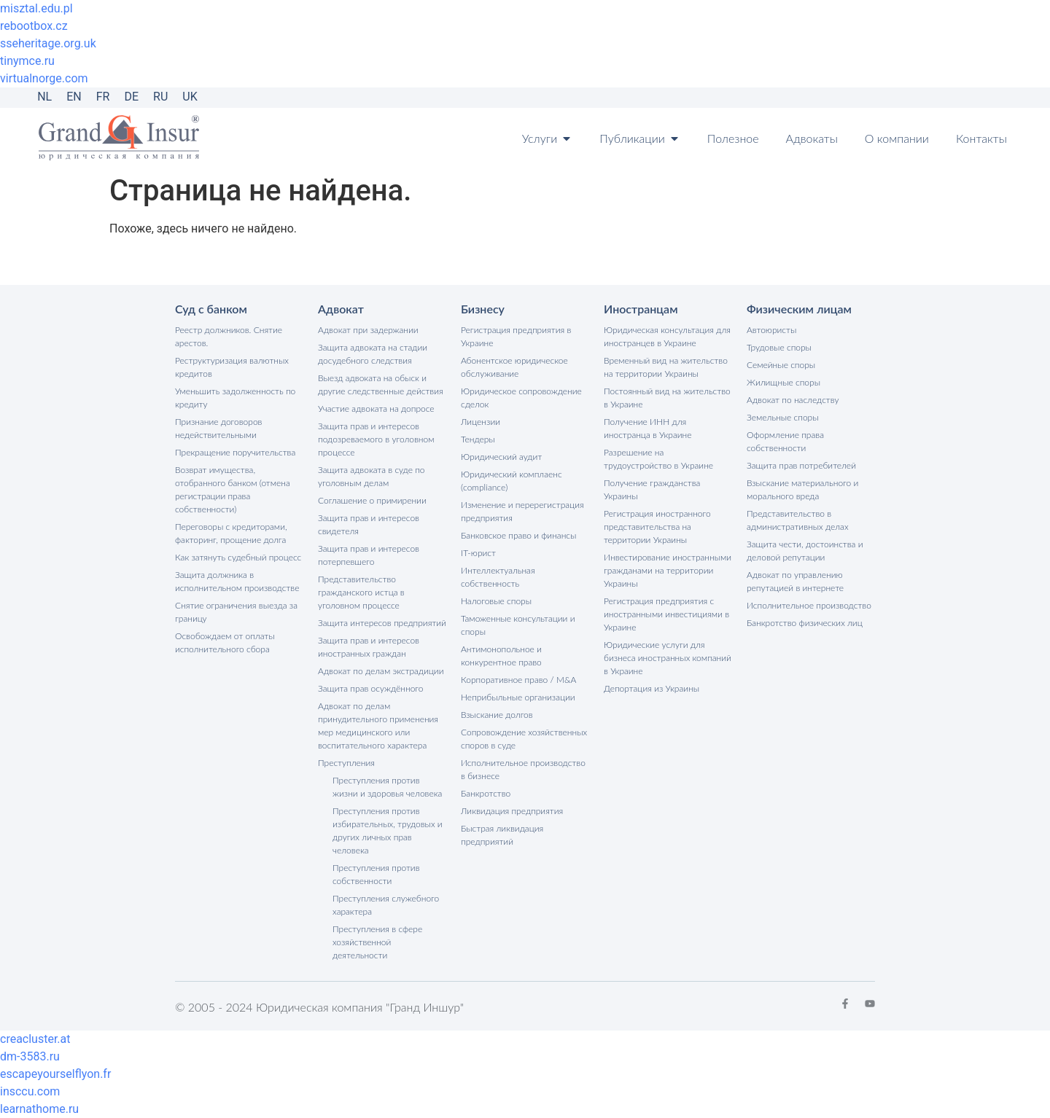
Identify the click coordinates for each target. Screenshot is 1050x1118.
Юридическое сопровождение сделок (521, 398)
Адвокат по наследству (793, 399)
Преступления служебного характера (385, 905)
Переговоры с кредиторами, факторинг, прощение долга (231, 533)
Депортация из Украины (651, 688)
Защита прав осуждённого (371, 688)
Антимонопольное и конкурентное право (501, 656)
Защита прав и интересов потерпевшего (368, 555)
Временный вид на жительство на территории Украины (666, 367)
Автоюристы (771, 329)
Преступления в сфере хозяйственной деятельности (377, 942)
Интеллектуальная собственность (498, 577)
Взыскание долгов (497, 714)
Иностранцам (641, 309)
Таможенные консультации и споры (518, 625)
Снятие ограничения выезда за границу (236, 612)
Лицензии (480, 421)
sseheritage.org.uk (48, 43)
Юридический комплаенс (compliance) (511, 481)
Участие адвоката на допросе (376, 408)
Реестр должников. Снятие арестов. (228, 336)
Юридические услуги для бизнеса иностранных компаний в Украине (667, 657)
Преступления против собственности (376, 874)
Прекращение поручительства (235, 452)
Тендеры (478, 439)
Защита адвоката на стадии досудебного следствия (372, 354)
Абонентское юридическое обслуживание (514, 367)
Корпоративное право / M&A (518, 679)
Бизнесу (483, 309)
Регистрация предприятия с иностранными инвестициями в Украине (666, 614)
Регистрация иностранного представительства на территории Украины (657, 526)
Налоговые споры (496, 600)
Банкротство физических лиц (805, 622)
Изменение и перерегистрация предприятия (522, 511)
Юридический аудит (501, 456)
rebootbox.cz (34, 26)
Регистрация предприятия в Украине (516, 336)
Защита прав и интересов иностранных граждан (368, 647)
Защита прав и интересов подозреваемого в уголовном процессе (376, 439)
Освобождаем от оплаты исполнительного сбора (225, 642)
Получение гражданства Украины (652, 489)
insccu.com (30, 1091)
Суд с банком (211, 309)
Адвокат (341, 309)
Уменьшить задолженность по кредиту (235, 398)
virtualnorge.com (44, 78)
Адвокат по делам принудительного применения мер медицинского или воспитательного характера (378, 725)
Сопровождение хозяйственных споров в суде (524, 739)
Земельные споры (783, 417)
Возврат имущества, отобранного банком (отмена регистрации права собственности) (232, 489)
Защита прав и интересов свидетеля (368, 524)
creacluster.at (35, 1039)
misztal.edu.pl (36, 8)
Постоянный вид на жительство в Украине (667, 398)
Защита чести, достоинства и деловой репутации (805, 551)
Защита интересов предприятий (382, 622)
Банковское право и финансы (518, 535)
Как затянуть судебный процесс (238, 557)
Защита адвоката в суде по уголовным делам (371, 476)
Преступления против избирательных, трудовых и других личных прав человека (387, 830)
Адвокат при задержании (368, 329)
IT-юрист (478, 552)
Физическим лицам (799, 309)
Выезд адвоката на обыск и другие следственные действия (380, 384)
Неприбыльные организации (518, 697)
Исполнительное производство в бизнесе (523, 769)
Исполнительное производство (809, 605)
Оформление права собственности (785, 441)
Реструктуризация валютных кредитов (232, 367)
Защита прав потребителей (801, 465)
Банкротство (485, 793)
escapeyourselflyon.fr (55, 1074)
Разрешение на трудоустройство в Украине (658, 459)
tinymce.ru (27, 61)
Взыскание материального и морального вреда (802, 489)
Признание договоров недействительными (218, 428)
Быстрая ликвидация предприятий (502, 835)
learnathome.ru (39, 1109)
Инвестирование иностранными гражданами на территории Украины (667, 570)
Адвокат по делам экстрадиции (380, 670)
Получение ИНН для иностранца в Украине (648, 428)
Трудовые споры (779, 347)
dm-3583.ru (30, 1056)
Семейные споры (781, 364)
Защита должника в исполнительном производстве (237, 581)
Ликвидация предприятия (512, 810)
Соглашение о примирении (372, 500)
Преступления (346, 762)
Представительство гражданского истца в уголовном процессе (361, 592)
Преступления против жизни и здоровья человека (387, 787)
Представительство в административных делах (798, 520)
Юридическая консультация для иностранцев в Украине (667, 336)
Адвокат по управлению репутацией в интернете (795, 581)
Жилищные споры (783, 382)
